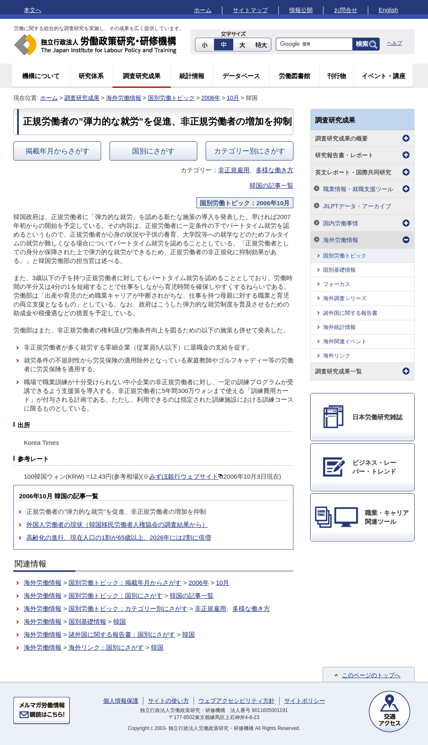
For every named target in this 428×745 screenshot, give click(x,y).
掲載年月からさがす (57, 151)
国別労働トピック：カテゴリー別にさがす (128, 608)
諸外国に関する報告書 (350, 313)
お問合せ (345, 10)
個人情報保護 (120, 700)
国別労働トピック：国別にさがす (116, 595)
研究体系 (91, 75)
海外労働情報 (123, 97)
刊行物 (336, 75)
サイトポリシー (304, 700)
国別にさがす (153, 151)
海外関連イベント (345, 341)
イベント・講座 (383, 75)
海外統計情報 (339, 327)
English (388, 10)
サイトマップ (250, 10)
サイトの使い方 (168, 700)
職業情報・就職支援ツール (358, 189)
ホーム (202, 10)
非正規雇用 (234, 169)
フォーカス (336, 284)
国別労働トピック (171, 97)
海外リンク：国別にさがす (106, 647)
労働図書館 (294, 75)
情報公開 (301, 10)
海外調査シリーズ (345, 298)
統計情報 (191, 75)
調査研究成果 (141, 75)
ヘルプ (394, 43)
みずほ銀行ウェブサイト (186, 476)
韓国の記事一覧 (271, 185)
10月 (233, 97)
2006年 (210, 97)
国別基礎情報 (87, 621)
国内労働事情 (340, 223)
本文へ (32, 10)
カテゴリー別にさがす (249, 151)
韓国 (119, 621)
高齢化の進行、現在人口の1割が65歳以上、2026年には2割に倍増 (118, 537)
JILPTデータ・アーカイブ (357, 206)
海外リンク (336, 355)
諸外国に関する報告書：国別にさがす (122, 634)
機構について (41, 75)
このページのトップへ (371, 675)
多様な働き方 (274, 169)
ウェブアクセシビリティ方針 (237, 700)
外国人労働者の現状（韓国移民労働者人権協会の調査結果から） (117, 524)
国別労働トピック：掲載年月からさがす (125, 582)
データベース (241, 75)
